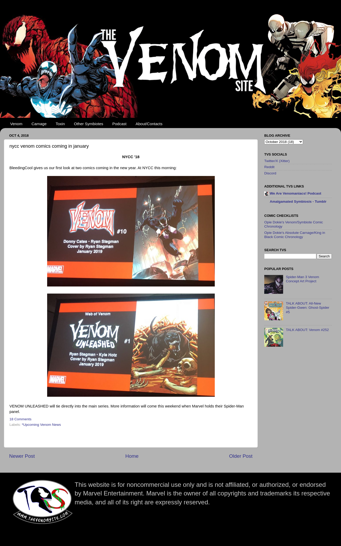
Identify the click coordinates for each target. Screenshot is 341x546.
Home (132, 456)
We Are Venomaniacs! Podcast (295, 193)
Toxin (60, 124)
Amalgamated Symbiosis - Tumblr (298, 201)
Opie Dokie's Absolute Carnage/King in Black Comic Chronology (294, 235)
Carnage (39, 124)
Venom (16, 124)
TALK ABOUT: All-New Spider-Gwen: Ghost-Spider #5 (307, 307)
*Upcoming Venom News (41, 425)
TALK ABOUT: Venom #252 (307, 330)
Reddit (269, 167)
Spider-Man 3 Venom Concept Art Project (302, 279)
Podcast (119, 124)
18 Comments (20, 419)
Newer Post (22, 456)
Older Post (240, 456)
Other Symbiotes (88, 124)
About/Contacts (149, 124)
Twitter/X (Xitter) (277, 161)
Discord (270, 173)
